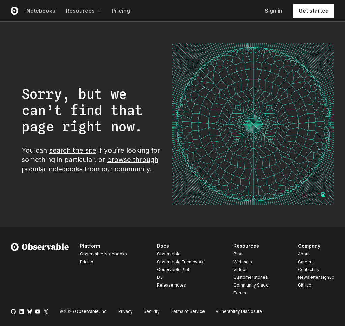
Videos (240, 269)
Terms (187, 311)
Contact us (308, 269)
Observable (169, 253)
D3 (160, 277)
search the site (72, 150)
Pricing (121, 10)
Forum (239, 292)
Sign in (273, 10)
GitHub (304, 285)
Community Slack (250, 285)
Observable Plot (173, 269)
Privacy (125, 311)
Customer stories (250, 277)
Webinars (242, 261)
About (304, 253)
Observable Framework (180, 261)
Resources (83, 10)
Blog (238, 253)
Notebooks (40, 10)
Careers (306, 261)
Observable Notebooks (103, 253)
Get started (314, 10)
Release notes (171, 285)
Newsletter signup (316, 277)
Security (152, 311)
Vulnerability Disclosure (239, 311)
